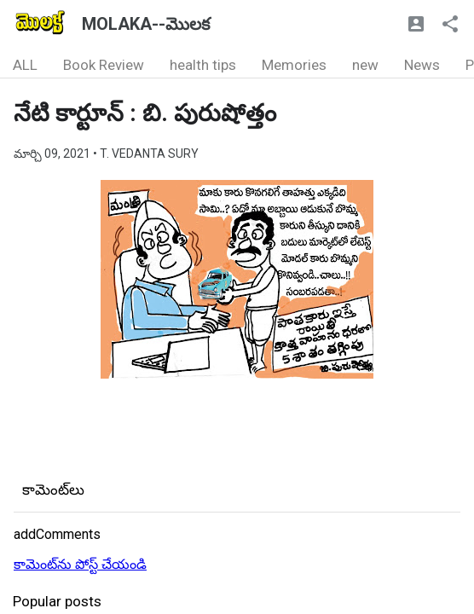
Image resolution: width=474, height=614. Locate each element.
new (365, 64)
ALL (25, 64)
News (422, 64)
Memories (294, 64)
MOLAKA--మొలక (146, 24)
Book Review (103, 64)
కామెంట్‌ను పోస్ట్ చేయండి (80, 564)
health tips (203, 64)
